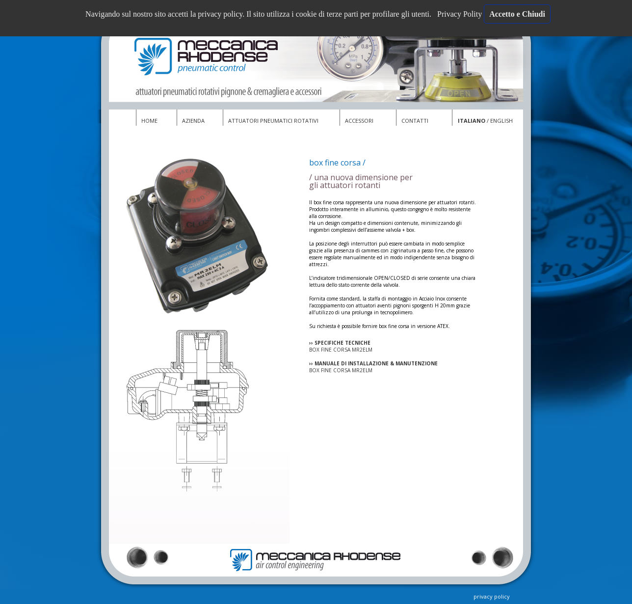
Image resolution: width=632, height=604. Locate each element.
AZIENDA (193, 120)
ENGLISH (501, 120)
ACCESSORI (359, 120)
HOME (149, 120)
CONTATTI (414, 120)
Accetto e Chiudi (517, 14)
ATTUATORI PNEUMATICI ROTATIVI (273, 120)
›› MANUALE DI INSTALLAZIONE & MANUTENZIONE (373, 363)
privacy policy (492, 596)
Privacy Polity (460, 14)
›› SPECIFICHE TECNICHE (339, 342)
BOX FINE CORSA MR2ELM (340, 349)
